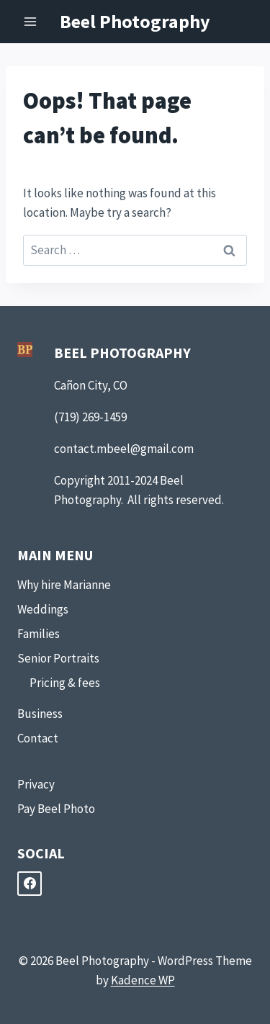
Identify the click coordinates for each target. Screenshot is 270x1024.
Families (38, 634)
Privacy (36, 784)
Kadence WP (143, 980)
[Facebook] (29, 883)
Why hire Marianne (64, 585)
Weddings (42, 609)
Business (40, 714)
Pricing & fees (65, 683)
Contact (37, 738)
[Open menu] (30, 21)
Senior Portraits (58, 658)
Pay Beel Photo (56, 809)
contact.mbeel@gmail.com (124, 449)
